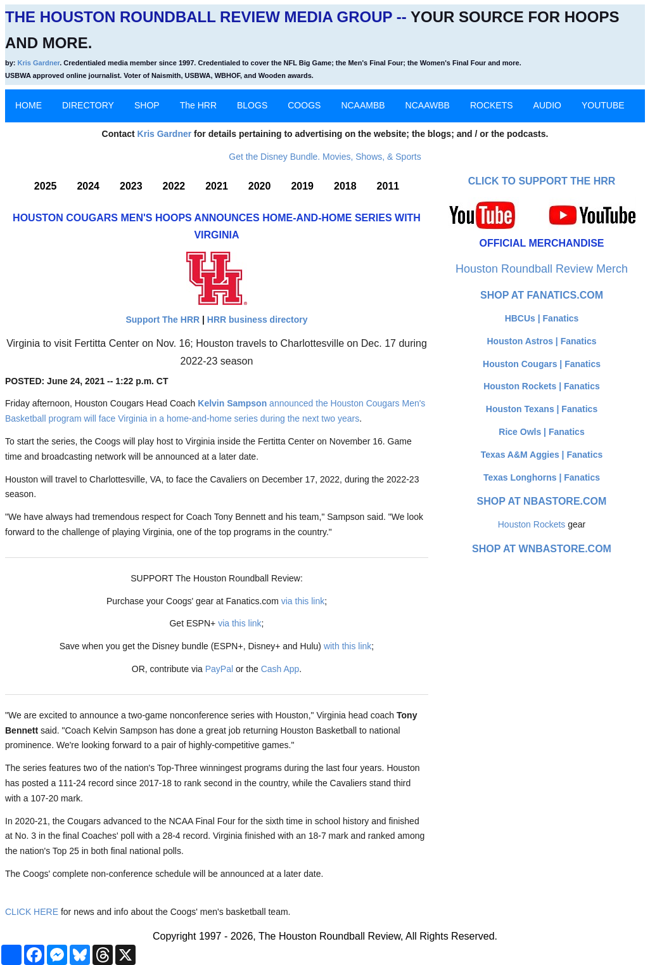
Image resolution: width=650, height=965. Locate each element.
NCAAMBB (363, 105)
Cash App (280, 669)
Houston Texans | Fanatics (541, 409)
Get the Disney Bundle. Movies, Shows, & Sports (325, 157)
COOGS (304, 105)
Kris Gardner (39, 63)
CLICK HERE (31, 912)
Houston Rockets (532, 524)
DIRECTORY (88, 105)
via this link (302, 601)
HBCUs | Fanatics (542, 318)
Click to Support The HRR (542, 181)
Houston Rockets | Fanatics (541, 386)
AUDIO (547, 105)
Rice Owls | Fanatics (541, 432)
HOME (28, 105)
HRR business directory (257, 319)
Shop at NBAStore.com (542, 501)
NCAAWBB (427, 105)
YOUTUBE (603, 105)
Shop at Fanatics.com (541, 295)
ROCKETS (491, 105)
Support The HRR (162, 319)
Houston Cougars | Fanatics (542, 364)
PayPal (219, 669)
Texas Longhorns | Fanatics (541, 477)
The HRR (198, 105)
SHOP (147, 105)
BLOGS (252, 105)
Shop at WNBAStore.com (541, 548)
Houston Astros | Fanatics (542, 341)
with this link (347, 646)
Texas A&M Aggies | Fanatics (541, 455)
